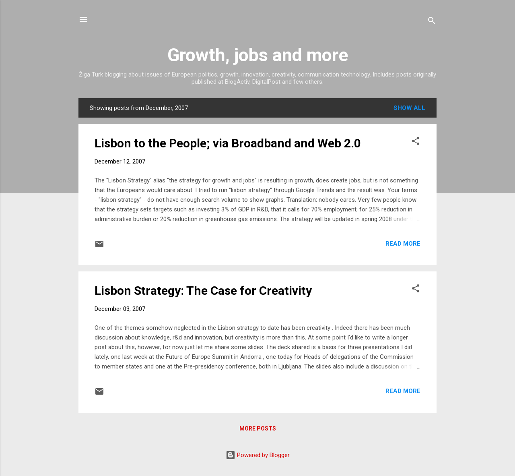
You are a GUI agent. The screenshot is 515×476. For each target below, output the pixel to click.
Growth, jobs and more (257, 55)
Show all (409, 108)
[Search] (432, 22)
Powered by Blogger (258, 455)
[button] (415, 142)
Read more (402, 243)
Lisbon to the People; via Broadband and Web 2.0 (228, 143)
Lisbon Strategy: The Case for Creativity (203, 291)
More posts (257, 428)
